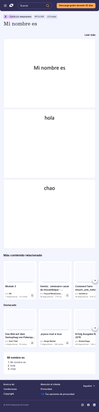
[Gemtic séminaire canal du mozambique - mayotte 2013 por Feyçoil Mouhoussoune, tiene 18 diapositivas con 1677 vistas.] (55, 280)
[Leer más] (90, 35)
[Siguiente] (95, 280)
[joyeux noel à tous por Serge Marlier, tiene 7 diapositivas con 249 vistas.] (55, 328)
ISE (10, 293)
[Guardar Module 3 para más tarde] (32, 295)
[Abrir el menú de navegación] (5, 5)
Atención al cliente (50, 384)
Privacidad (46, 389)
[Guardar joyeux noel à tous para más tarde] (67, 343)
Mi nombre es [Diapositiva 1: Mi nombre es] (18, 362)
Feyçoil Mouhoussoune (53, 293)
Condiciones (10, 389)
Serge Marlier (50, 341)
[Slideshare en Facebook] (88, 405)
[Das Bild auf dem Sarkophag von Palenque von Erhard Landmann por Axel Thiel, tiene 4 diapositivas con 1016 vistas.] (20, 328)
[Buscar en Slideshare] (35, 6)
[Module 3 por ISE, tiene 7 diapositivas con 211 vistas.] (20, 280)
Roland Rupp (84, 341)
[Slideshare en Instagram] (82, 405)
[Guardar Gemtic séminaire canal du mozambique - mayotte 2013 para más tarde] (67, 295)
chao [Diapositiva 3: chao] (13, 368)
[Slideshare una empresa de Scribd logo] (11, 5)
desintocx (83, 293)
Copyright (9, 394)
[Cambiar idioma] (89, 386)
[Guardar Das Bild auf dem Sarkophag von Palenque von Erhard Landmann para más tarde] (32, 343)
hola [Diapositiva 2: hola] (12, 365)
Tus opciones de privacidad (57, 394)
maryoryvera (25, 17)
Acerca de (9, 384)
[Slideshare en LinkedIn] (94, 405)
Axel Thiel (13, 341)
